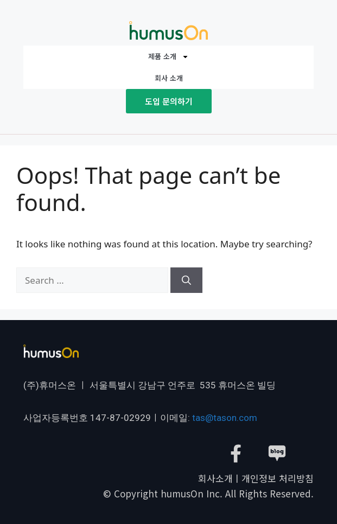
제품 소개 (168, 57)
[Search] (186, 280)
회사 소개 (169, 78)
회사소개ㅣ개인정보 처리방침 (256, 478)
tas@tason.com (224, 417)
